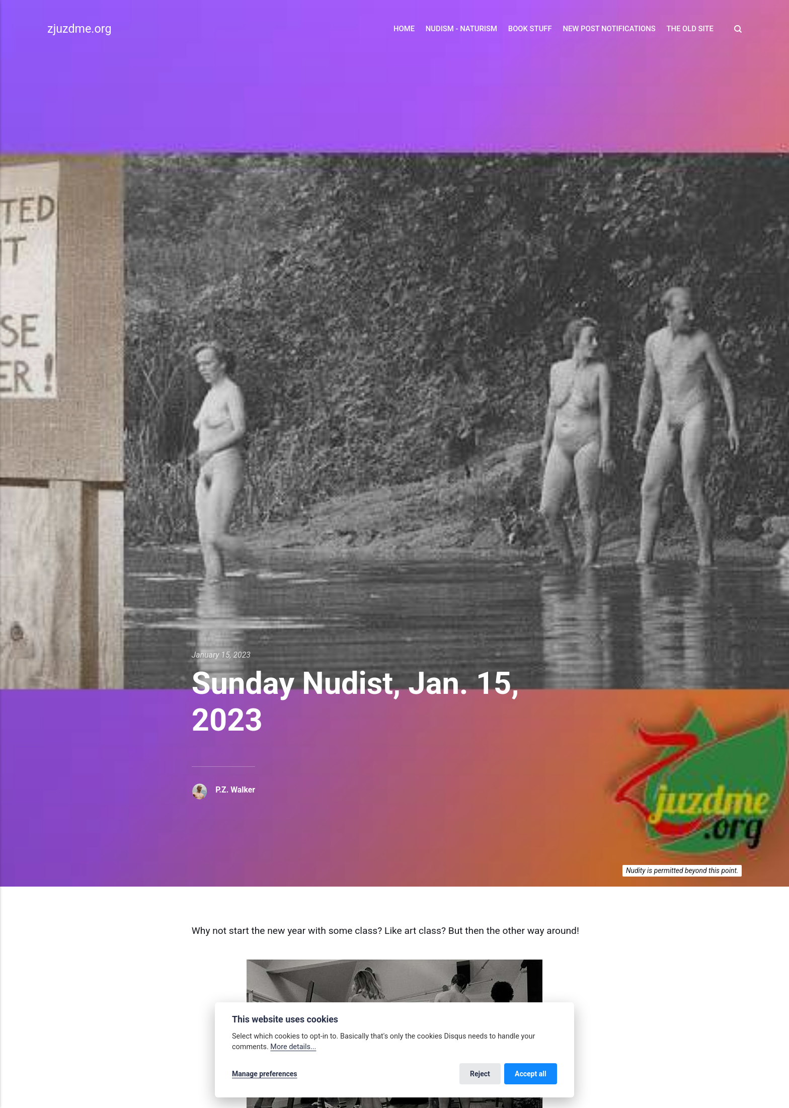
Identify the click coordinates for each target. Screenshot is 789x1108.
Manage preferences (264, 1074)
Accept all (530, 1074)
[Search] (735, 29)
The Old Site (690, 28)
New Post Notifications (609, 28)
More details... (293, 1047)
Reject (480, 1074)
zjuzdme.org (79, 29)
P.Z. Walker (235, 790)
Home (404, 28)
